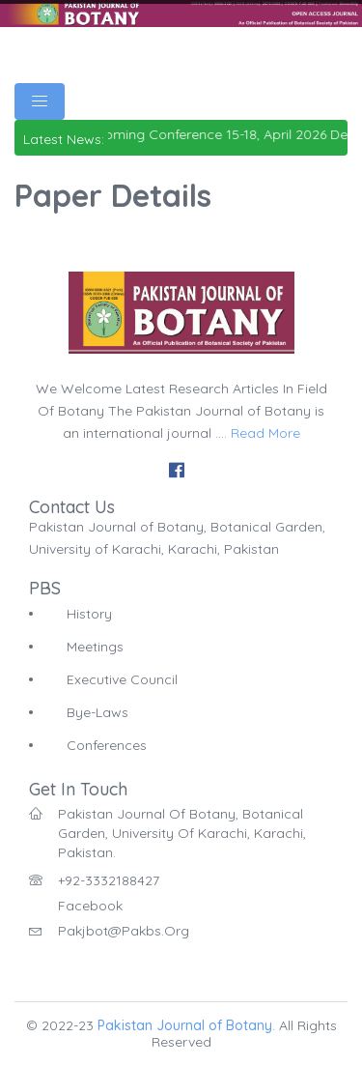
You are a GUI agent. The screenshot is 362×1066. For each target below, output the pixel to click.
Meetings (95, 646)
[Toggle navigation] (39, 101)
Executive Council (122, 679)
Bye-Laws (97, 712)
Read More (265, 433)
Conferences (107, 745)
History (89, 613)
